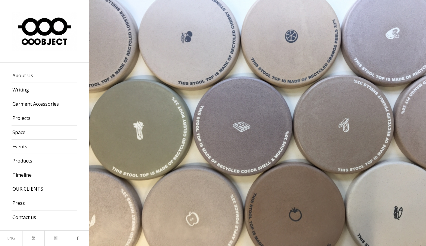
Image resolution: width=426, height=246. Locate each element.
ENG (11, 238)
